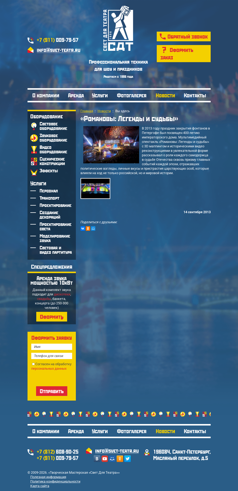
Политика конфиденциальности (55, 481)
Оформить (51, 316)
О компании (45, 95)
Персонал (49, 190)
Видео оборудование (53, 149)
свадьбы (44, 299)
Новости (165, 95)
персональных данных (49, 368)
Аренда (76, 95)
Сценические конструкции (52, 161)
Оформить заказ (176, 53)
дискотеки (62, 294)
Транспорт (49, 198)
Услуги (100, 95)
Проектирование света (55, 226)
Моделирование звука (55, 238)
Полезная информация (48, 477)
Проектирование (55, 205)
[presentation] (59, 378)
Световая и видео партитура (56, 249)
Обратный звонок (188, 36)
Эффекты (49, 170)
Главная (87, 111)
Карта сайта (39, 486)
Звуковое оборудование (53, 137)
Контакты (195, 95)
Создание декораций (50, 214)
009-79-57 (57, 40)
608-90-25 (57, 451)
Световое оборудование (53, 125)
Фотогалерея (132, 95)
